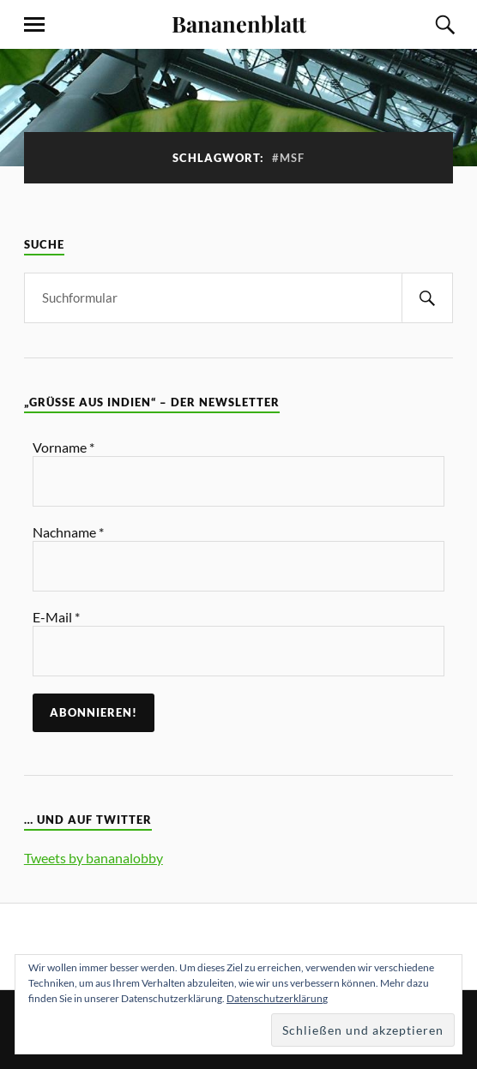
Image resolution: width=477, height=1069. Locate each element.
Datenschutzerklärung (277, 998)
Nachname (68, 532)
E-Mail (56, 617)
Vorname (63, 447)
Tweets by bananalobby (93, 858)
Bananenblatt (239, 23)
